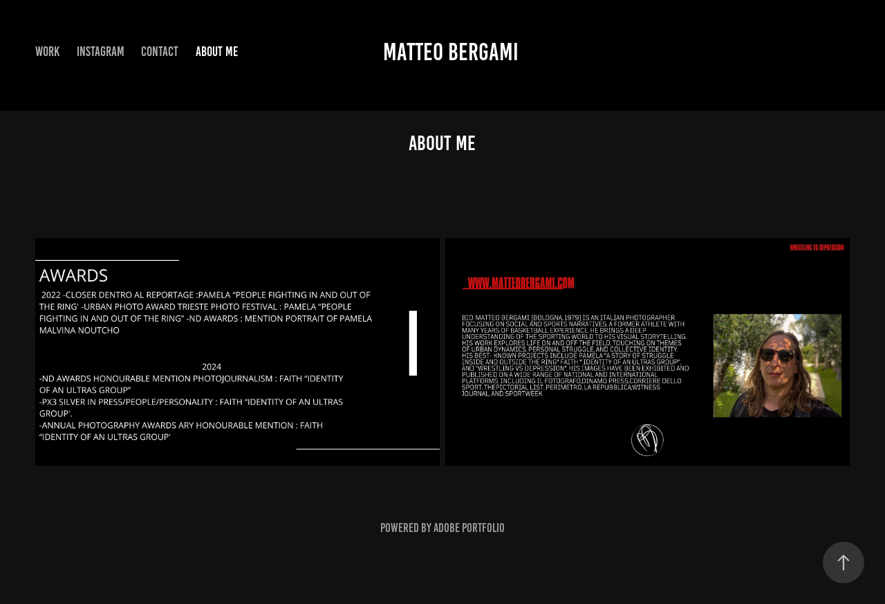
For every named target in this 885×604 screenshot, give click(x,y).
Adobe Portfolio (469, 528)
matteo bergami (451, 52)
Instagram (100, 51)
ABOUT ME (217, 51)
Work (47, 51)
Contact (159, 51)
